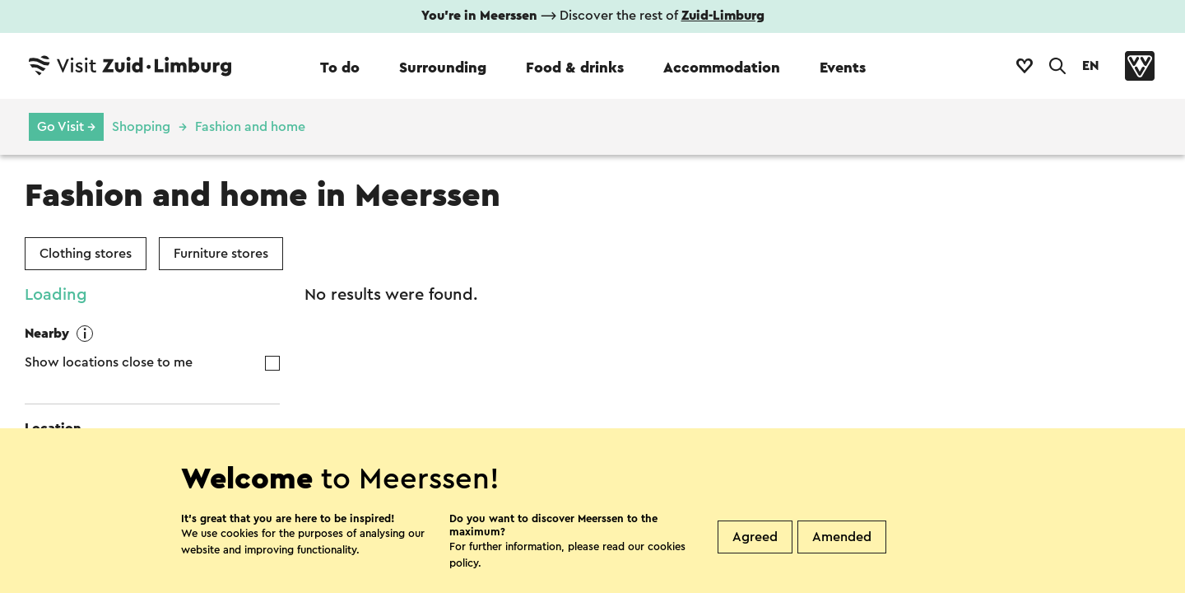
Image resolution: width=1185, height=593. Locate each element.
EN (1090, 65)
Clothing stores (86, 253)
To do (340, 67)
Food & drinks (575, 67)
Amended (841, 537)
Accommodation (721, 67)
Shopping (141, 126)
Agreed (755, 537)
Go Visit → (66, 126)
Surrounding (442, 67)
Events (843, 67)
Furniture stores (221, 253)
